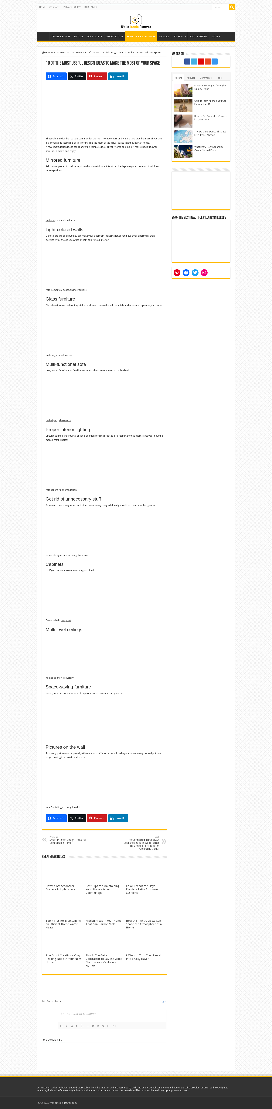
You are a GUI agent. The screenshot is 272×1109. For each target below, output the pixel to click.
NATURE (78, 36)
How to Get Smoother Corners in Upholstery (60, 887)
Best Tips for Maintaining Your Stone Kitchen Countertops (102, 889)
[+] (114, 1025)
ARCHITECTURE (114, 36)
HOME (42, 7)
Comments (206, 77)
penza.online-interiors (75, 289)
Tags (219, 77)
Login (162, 1001)
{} (108, 1025)
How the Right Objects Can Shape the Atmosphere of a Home (144, 924)
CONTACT (54, 7)
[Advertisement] (104, 110)
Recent (178, 77)
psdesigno (51, 420)
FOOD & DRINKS (198, 36)
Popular (191, 77)
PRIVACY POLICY (72, 7)
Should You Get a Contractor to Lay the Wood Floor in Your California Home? (104, 960)
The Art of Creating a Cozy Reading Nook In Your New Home (63, 959)
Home (44, 36)
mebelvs (50, 220)
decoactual (65, 420)
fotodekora (52, 489)
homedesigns (53, 677)
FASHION (179, 36)
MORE (215, 36)
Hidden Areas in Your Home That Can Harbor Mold (103, 922)
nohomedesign (68, 489)
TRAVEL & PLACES (60, 36)
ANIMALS (164, 36)
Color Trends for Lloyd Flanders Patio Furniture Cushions (142, 889)
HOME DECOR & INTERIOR (141, 36)
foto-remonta (53, 289)
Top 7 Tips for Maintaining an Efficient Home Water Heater (63, 924)
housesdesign (53, 555)
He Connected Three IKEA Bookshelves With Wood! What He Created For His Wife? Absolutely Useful (139, 843)
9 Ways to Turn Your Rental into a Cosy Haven (143, 957)
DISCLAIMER (90, 7)
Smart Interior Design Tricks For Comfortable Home (68, 840)
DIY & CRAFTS (94, 36)
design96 (66, 620)
